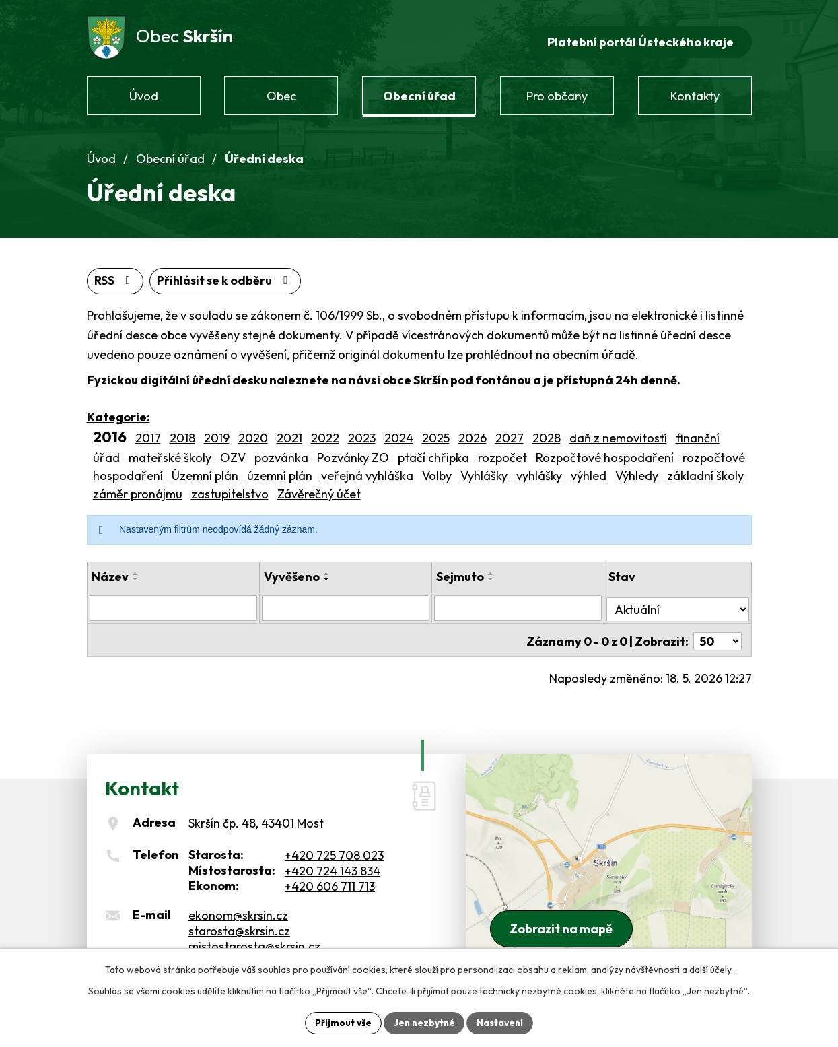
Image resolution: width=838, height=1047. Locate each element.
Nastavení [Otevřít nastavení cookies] (502, 1022)
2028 (546, 434)
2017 (148, 434)
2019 (217, 434)
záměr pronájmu (137, 490)
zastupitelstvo (230, 490)
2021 (289, 434)
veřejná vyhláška (367, 471)
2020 (253, 434)
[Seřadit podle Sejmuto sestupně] (492, 575)
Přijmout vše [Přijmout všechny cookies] (341, 1022)
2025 (436, 434)
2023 (362, 434)
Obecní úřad (170, 154)
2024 (398, 434)
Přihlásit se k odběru (228, 277)
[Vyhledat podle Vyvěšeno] (346, 604)
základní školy (705, 471)
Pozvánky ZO (353, 453)
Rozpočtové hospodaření (605, 453)
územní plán (279, 471)
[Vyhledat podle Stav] (677, 603)
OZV (233, 453)
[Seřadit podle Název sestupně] (136, 575)
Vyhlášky (484, 471)
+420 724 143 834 (332, 863)
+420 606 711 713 (330, 879)
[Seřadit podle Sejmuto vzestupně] (492, 569)
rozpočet (502, 453)
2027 (509, 434)
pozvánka (281, 453)
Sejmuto (461, 572)
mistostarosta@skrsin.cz (254, 939)
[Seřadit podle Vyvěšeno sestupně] (327, 575)
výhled (588, 471)
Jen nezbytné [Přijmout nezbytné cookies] (424, 1022)
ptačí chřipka (433, 453)
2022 (325, 434)
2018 (182, 434)
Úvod (101, 154)
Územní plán (205, 471)
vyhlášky (539, 471)
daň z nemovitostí (618, 434)
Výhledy (636, 471)
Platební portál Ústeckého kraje (640, 37)
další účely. (711, 969)
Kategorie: (118, 413)
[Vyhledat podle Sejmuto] (519, 604)
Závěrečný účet (319, 490)
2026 (472, 434)
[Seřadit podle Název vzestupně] (136, 569)
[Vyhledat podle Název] (174, 604)
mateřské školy (170, 453)
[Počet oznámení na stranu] (717, 635)
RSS (115, 277)
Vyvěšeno (292, 572)
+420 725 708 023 (334, 848)
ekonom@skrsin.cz (238, 908)
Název (110, 572)
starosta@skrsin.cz (239, 923)
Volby (437, 471)
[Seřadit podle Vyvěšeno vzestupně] (327, 569)
